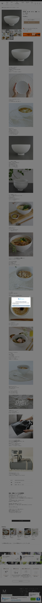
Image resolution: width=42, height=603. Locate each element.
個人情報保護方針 (7, 600)
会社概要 (3, 600)
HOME (2, 7)
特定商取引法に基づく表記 (13, 600)
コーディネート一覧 (32, 588)
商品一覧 (27, 588)
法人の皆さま (37, 591)
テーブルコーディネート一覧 (24, 590)
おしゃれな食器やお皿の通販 (25, 600)
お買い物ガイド (34, 590)
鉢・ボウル (5, 7)
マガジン (30, 590)
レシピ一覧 (37, 588)
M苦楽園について (22, 588)
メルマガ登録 (22, 591)
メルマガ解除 (26, 591)
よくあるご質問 (31, 591)
